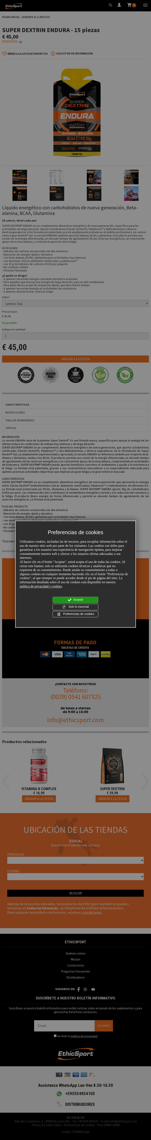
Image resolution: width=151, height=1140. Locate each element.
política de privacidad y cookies (41, 586)
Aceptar (75, 600)
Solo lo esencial (75, 607)
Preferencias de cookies (75, 614)
